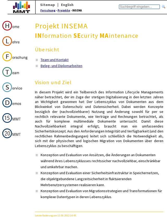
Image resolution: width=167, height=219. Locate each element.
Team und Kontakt (55, 59)
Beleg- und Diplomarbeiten (61, 65)
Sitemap (47, 4)
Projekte (64, 10)
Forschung (47, 10)
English (67, 4)
